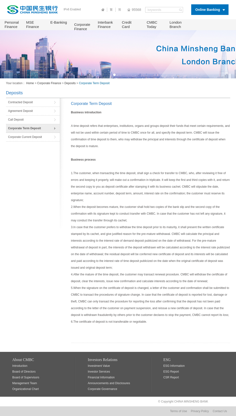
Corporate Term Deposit (24, 128)
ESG (166, 360)
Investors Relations (103, 360)
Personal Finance (12, 24)
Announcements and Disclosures (109, 383)
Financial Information (101, 377)
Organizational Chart (25, 389)
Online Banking (207, 10)
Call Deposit (16, 119)
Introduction (19, 366)
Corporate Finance (82, 26)
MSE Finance (32, 24)
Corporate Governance (102, 389)
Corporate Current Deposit (25, 137)
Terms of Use (178, 411)
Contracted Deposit (20, 102)
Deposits (70, 83)
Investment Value (99, 366)
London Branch (176, 24)
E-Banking (58, 22)
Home (30, 83)
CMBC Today (152, 24)
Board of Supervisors (25, 377)
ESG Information (174, 366)
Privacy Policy (200, 411)
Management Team (24, 383)
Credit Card (126, 24)
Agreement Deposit (20, 111)
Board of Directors (24, 371)
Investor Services (99, 371)
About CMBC (23, 360)
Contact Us (220, 411)
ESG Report (171, 371)
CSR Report (171, 377)
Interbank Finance (105, 24)
